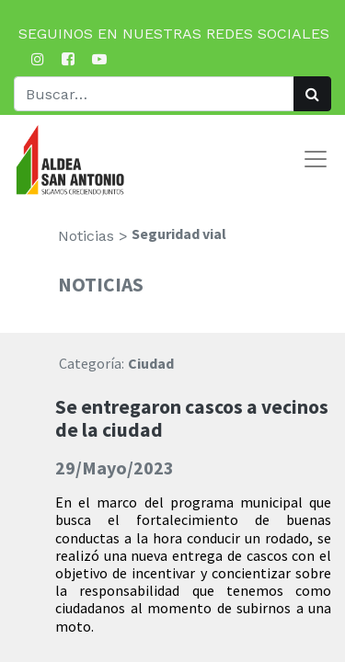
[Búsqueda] (312, 93)
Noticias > (93, 236)
